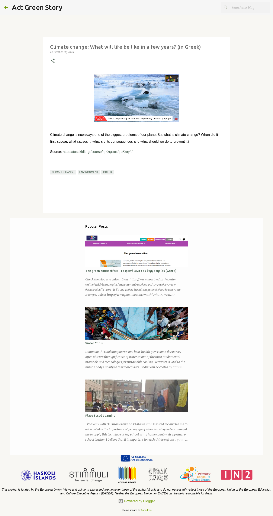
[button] (52, 61)
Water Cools (94, 343)
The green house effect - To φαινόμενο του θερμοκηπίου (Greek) (130, 271)
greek (107, 172)
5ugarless (146, 510)
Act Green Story (37, 7)
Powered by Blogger (136, 501)
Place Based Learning (100, 415)
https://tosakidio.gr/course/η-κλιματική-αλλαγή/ (98, 152)
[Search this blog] (247, 7)
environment (88, 172)
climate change (63, 172)
